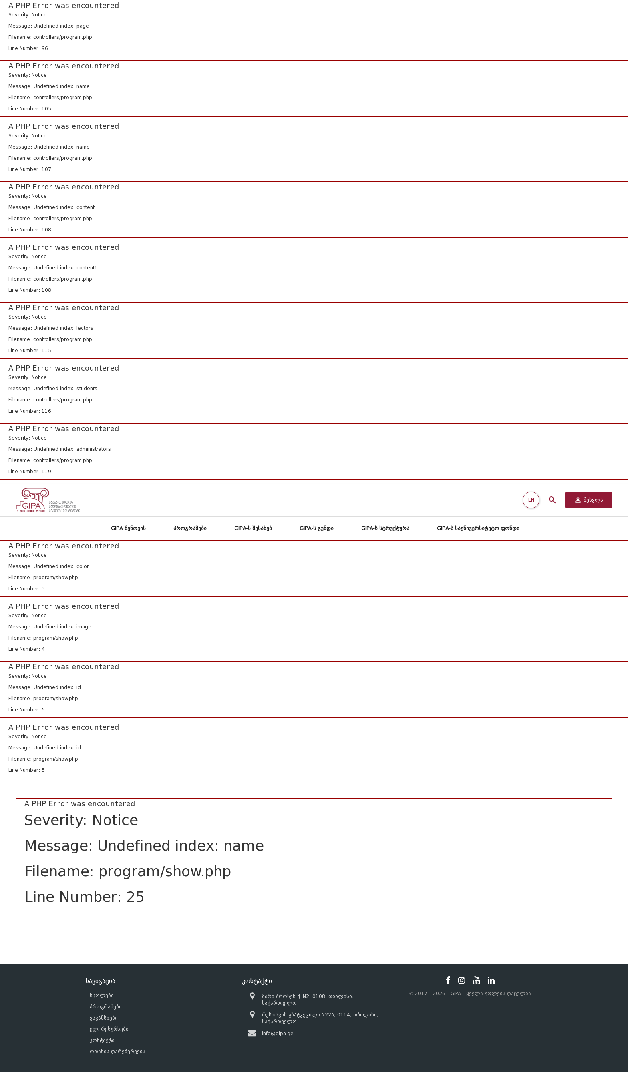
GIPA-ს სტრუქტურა (385, 528)
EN (531, 500)
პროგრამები (190, 528)
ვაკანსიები (104, 1018)
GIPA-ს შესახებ (253, 528)
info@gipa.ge (278, 1033)
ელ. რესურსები (109, 1029)
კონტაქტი (102, 1040)
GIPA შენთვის (128, 528)
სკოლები (102, 995)
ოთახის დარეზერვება (117, 1051)
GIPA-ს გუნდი (317, 528)
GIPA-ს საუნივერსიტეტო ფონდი (478, 528)
